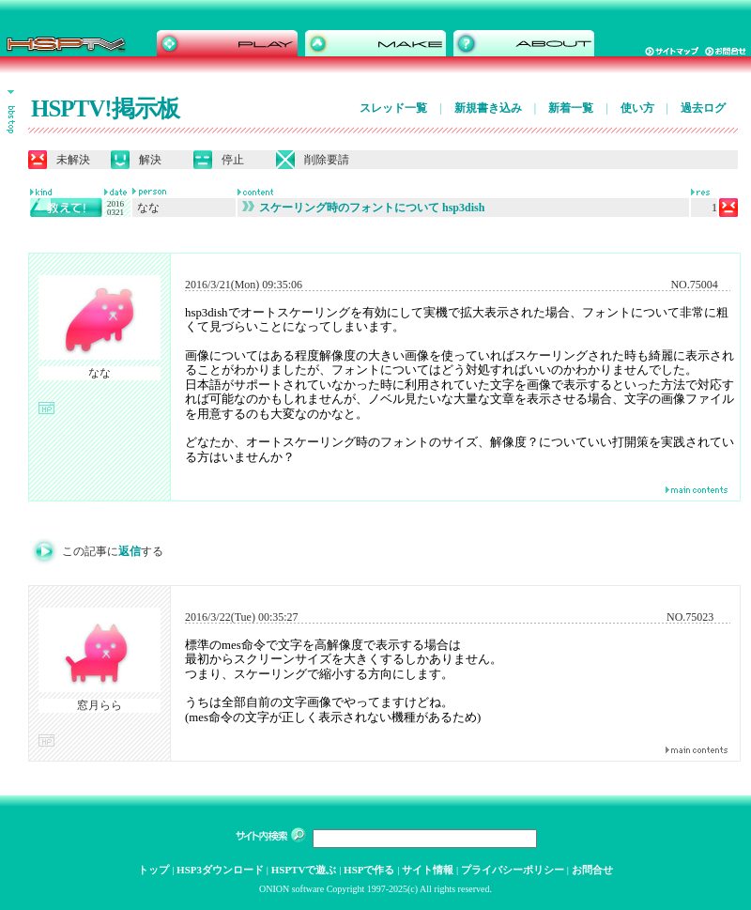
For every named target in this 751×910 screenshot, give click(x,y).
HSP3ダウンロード (220, 869)
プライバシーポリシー (512, 869)
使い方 (637, 108)
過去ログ (703, 108)
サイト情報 (427, 869)
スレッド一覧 (393, 108)
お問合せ (592, 869)
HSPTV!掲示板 (105, 108)
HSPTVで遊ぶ (304, 869)
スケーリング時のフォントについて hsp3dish (363, 207)
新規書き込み (488, 108)
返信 (129, 551)
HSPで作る (369, 869)
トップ (153, 869)
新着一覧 (570, 108)
